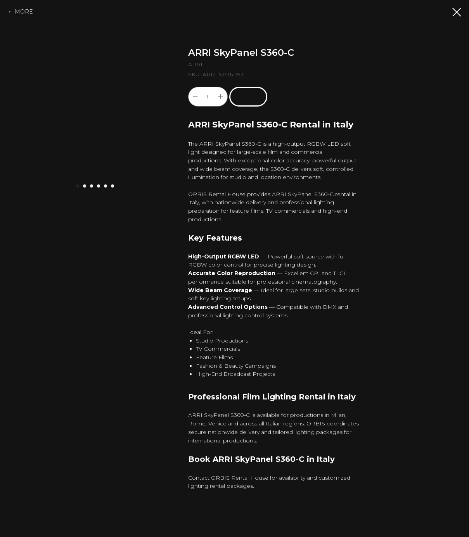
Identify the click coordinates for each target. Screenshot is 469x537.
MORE (24, 11)
